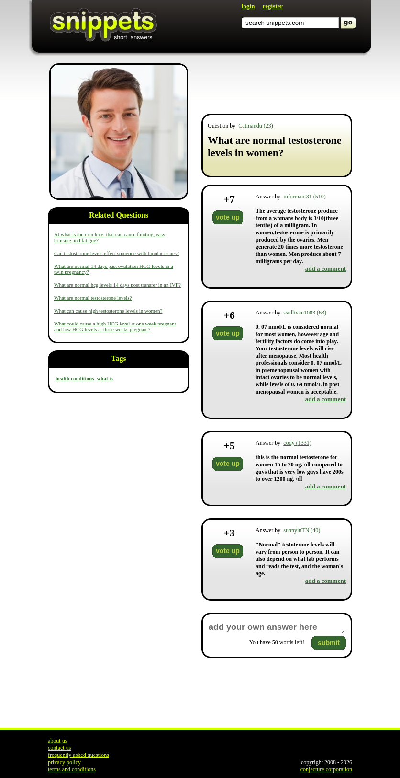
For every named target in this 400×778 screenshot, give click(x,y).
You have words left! (276, 642)
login (248, 6)
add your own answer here (277, 627)
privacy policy (64, 762)
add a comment (325, 268)
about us (57, 740)
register (273, 6)
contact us (59, 747)
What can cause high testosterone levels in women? (108, 311)
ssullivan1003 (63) (304, 312)
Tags (118, 358)
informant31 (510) (304, 196)
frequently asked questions (78, 755)
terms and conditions (72, 769)
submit (329, 643)
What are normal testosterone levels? (93, 298)
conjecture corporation (326, 769)
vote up (228, 217)
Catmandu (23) (255, 125)
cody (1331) (297, 443)
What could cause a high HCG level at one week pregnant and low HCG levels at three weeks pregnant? (115, 326)
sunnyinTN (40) (301, 530)
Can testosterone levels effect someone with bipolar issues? (116, 253)
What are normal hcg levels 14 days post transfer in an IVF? (117, 285)
